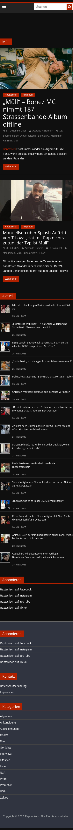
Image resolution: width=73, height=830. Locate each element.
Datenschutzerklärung (13, 686)
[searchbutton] (69, 7)
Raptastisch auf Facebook (16, 589)
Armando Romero (34, 248)
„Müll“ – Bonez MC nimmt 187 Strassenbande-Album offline (35, 112)
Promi (3, 778)
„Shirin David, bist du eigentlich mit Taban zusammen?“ (42, 361)
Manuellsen (9, 253)
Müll (16, 140)
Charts (4, 735)
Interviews (6, 753)
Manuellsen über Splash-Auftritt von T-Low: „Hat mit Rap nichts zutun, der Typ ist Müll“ (34, 238)
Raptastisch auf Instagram (16, 595)
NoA (2, 772)
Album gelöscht (28, 135)
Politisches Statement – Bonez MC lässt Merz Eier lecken (42, 376)
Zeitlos (4, 797)
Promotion (6, 785)
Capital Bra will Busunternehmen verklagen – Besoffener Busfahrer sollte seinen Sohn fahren (38, 555)
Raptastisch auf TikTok (13, 607)
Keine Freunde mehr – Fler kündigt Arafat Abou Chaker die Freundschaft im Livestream (42, 517)
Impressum (6, 692)
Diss (2, 741)
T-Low (42, 253)
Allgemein (28, 94)
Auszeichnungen (10, 728)
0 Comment (54, 248)
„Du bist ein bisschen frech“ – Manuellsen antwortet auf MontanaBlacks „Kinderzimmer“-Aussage (42, 408)
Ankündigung (8, 722)
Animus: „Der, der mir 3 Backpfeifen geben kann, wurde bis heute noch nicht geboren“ (42, 536)
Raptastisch (11, 94)
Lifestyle (5, 760)
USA (3, 791)
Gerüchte (5, 747)
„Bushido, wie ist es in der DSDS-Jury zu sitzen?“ (38, 501)
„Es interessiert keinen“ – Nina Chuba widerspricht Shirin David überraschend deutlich (39, 325)
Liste (3, 766)
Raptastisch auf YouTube (15, 601)
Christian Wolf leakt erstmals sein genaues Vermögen (41, 392)
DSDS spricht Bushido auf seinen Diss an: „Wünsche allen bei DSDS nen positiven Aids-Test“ (40, 344)
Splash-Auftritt (30, 253)
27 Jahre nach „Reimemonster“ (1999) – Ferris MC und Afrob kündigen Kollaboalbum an (41, 427)
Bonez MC (43, 135)
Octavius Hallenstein (42, 130)
